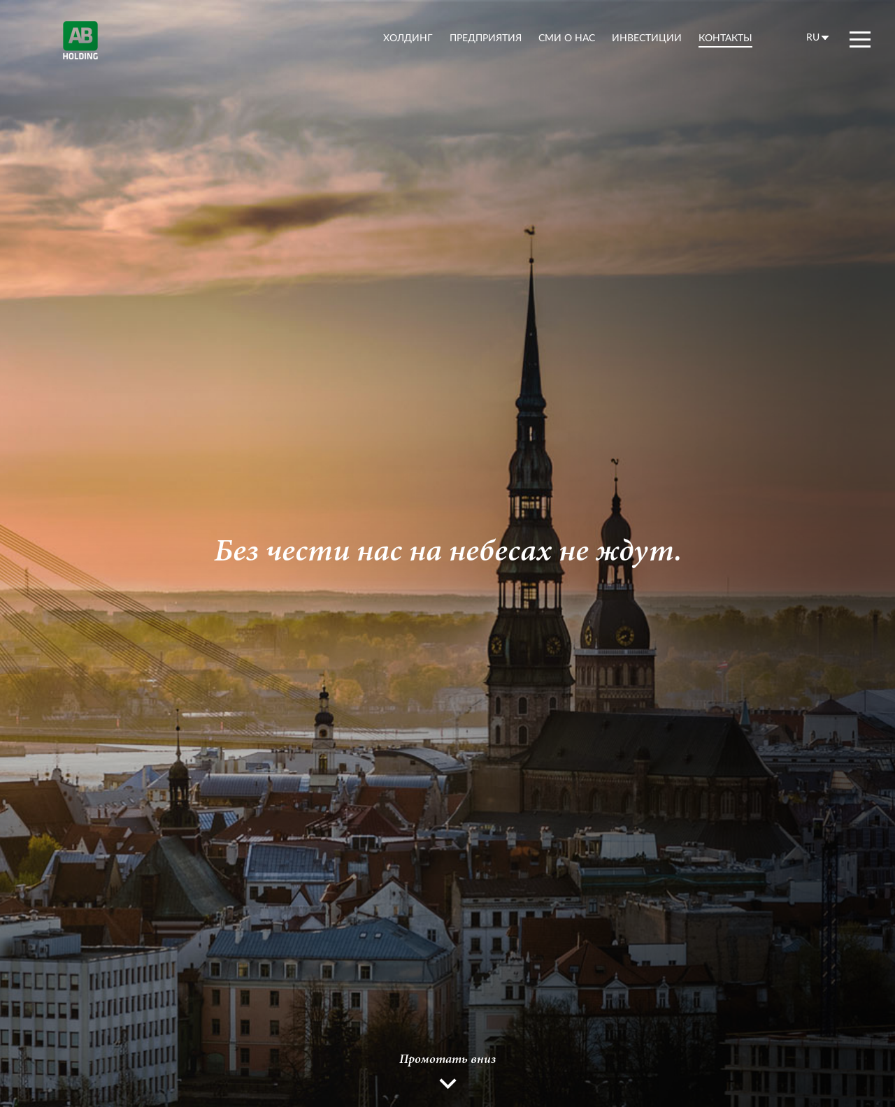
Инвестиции (647, 37)
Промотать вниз (447, 1060)
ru (812, 37)
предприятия (486, 37)
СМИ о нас (566, 37)
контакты (725, 37)
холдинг (408, 37)
